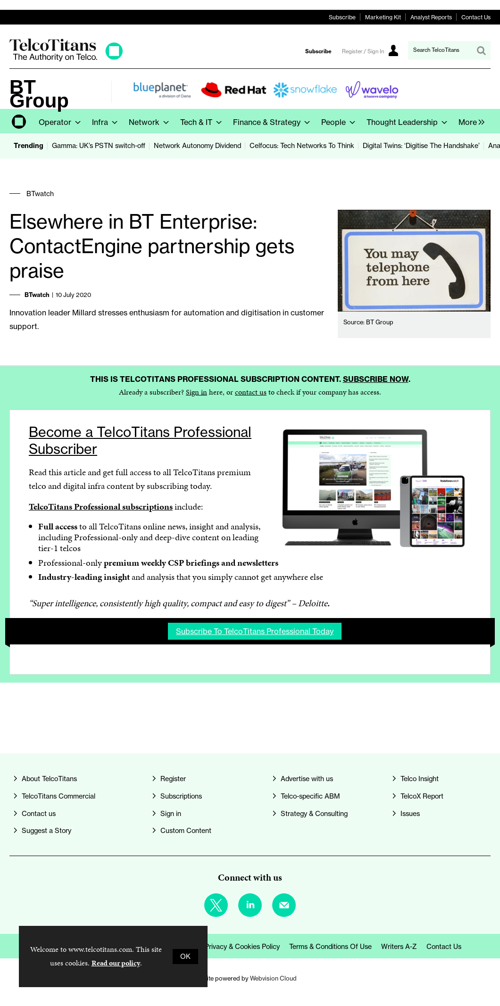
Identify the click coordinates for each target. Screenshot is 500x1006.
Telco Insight (419, 779)
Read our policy (116, 962)
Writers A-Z (399, 946)
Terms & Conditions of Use (330, 946)
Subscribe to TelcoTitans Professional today (254, 631)
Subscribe (342, 17)
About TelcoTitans (49, 779)
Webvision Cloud (273, 978)
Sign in (196, 392)
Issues (410, 813)
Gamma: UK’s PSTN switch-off (98, 145)
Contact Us (476, 17)
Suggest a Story (46, 830)
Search (481, 50)
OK (185, 956)
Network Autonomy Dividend (197, 145)
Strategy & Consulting (314, 813)
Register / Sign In (363, 51)
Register (173, 779)
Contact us (39, 813)
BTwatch (40, 194)
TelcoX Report (421, 796)
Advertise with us (307, 779)
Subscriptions (181, 796)
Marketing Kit (383, 17)
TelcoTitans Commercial (58, 796)
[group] (469, 121)
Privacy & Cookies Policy (242, 946)
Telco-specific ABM (310, 796)
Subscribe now (375, 379)
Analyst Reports (431, 17)
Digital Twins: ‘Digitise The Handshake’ (421, 145)
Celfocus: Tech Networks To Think (302, 145)
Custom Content (185, 830)
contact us (251, 392)
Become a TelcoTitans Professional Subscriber (140, 440)
